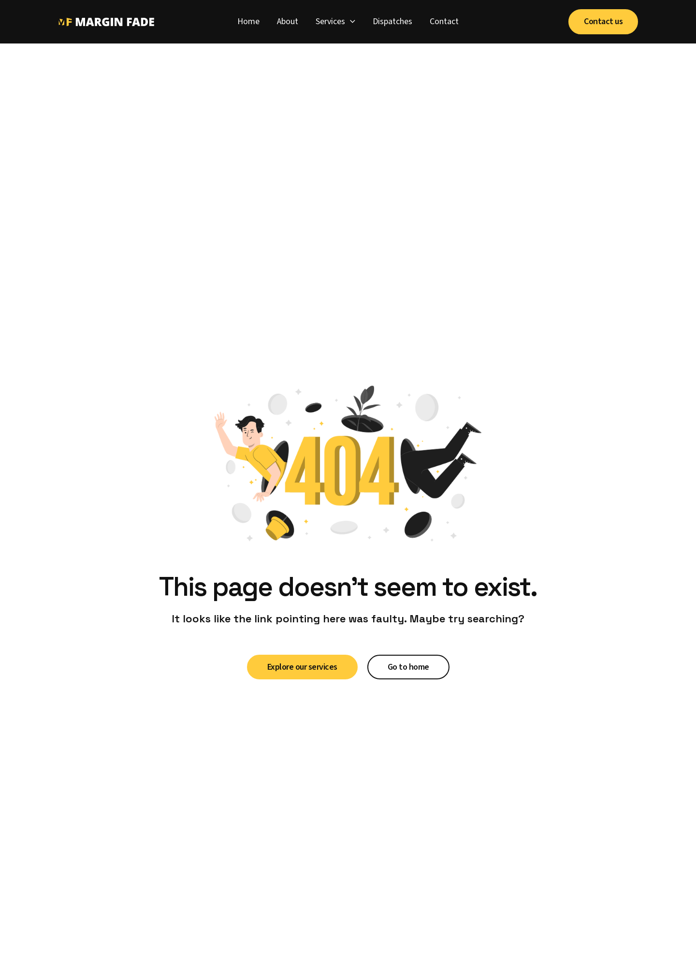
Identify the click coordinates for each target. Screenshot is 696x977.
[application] (350, 21)
